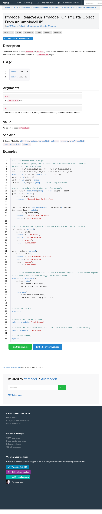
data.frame (32, 189)
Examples (57, 32)
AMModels (24, 139)
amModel (54, 139)
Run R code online (13, 421)
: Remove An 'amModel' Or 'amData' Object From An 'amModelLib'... (65, 7)
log (62, 205)
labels (39, 172)
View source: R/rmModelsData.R (18, 38)
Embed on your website (47, 344)
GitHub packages (13, 445)
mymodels (16, 276)
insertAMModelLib (12, 142)
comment (20, 197)
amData (34, 139)
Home (7, 7)
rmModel (14, 71)
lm (23, 178)
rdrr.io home (11, 415)
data (18, 194)
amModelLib (44, 139)
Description (8, 32)
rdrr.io (6, 2)
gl (23, 172)
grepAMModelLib (77, 139)
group (15, 172)
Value (38, 32)
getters (64, 139)
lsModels (26, 142)
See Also (47, 32)
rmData (14, 76)
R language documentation (17, 418)
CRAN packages (13, 436)
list (28, 279)
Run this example (20, 344)
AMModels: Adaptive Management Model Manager (32, 25)
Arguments (29, 32)
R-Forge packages (13, 442)
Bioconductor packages (16, 439)
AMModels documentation (12, 365)
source (19, 216)
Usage (19, 32)
